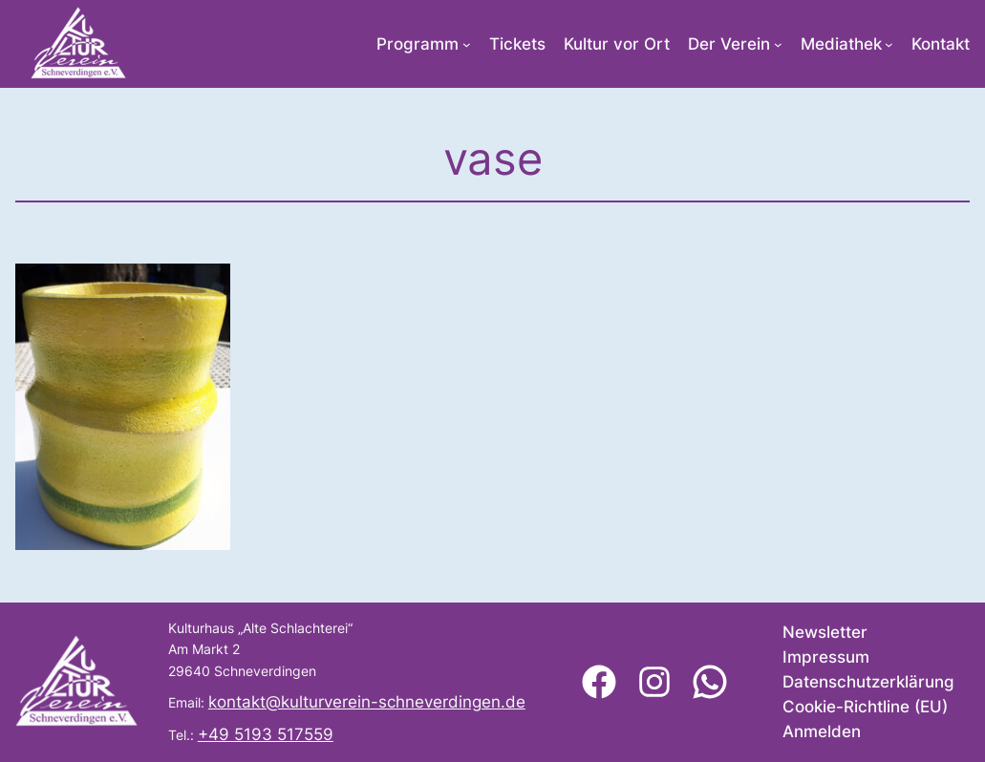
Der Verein (729, 43)
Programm (417, 43)
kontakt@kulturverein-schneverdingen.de (366, 701)
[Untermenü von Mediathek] (889, 44)
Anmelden (821, 731)
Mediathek (841, 43)
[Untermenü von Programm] (466, 44)
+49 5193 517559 (265, 734)
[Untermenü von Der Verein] (778, 44)
